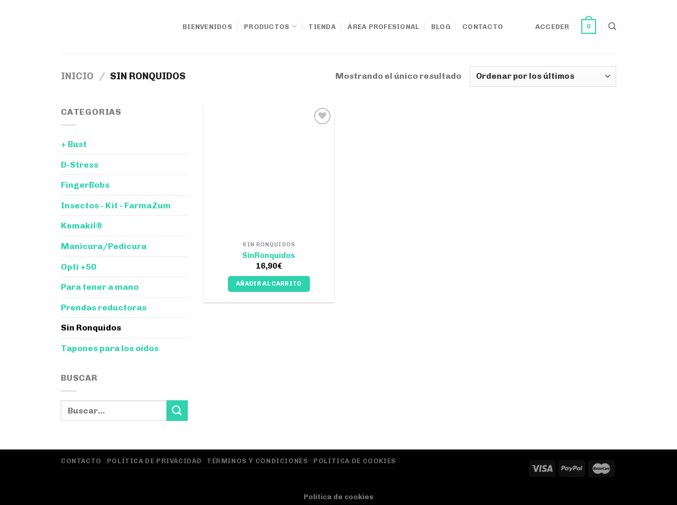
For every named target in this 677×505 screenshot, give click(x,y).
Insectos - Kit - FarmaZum (116, 205)
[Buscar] (612, 26)
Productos (270, 26)
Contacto (482, 27)
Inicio (77, 76)
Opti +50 (78, 267)
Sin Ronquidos (91, 328)
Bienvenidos (207, 27)
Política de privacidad (154, 461)
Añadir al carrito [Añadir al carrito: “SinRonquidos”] (269, 283)
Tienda (322, 27)
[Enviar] (177, 410)
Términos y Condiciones (257, 461)
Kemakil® (82, 226)
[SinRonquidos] (269, 170)
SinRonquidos (268, 255)
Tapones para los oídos (110, 348)
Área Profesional (383, 27)
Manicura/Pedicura (104, 246)
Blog (441, 27)
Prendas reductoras (104, 307)
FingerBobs (85, 185)
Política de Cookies (354, 461)
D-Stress (79, 165)
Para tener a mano (100, 287)
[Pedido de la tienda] (543, 76)
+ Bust (74, 144)
